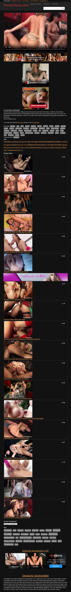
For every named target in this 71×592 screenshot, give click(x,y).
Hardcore (6, 130)
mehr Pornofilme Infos (10, 119)
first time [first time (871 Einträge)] (24, 145)
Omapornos (43, 1)
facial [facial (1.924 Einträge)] (13, 145)
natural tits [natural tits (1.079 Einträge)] (37, 538)
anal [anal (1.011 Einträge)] (13, 142)
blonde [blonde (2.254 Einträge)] (42, 142)
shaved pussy (29, 133)
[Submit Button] (63, 8)
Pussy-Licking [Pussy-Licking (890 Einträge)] (24, 148)
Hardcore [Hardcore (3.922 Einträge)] (31, 145)
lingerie (21, 130)
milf (40, 130)
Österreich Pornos (16, 1)
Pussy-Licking (8, 133)
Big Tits (39, 126)
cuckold (12, 128)
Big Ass (27, 126)
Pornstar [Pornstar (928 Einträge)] (15, 148)
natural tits (45, 130)
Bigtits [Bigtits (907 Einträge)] (36, 142)
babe (22, 126)
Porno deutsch (34, 1)
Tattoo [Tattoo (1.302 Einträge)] (64, 148)
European (26, 128)
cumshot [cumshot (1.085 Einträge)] (64, 142)
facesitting (42, 128)
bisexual (45, 126)
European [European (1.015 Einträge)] (7, 145)
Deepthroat (18, 128)
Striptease (50, 133)
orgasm (52, 130)
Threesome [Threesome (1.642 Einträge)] (12, 150)
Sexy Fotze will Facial (10, 192)
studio (57, 133)
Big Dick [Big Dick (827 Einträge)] (24, 142)
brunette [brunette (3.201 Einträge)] (56, 142)
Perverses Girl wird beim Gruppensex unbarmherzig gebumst (22, 339)
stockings (43, 133)
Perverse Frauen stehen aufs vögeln (14, 319)
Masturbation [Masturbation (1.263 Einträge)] (41, 145)
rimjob (22, 133)
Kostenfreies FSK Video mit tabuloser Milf (16, 438)
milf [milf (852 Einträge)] (48, 145)
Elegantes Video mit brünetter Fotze (14, 299)
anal (18, 126)
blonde (51, 126)
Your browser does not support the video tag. (35, 32)
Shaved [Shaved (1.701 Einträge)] (33, 148)
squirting (37, 133)
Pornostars (46, 4)
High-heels (14, 130)
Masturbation (27, 130)
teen (5, 135)
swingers (62, 133)
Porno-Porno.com (16, 5)
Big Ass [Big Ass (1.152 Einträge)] (18, 142)
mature (35, 130)
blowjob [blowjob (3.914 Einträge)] (48, 141)
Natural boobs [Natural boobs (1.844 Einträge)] (56, 145)
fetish (47, 128)
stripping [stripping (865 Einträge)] (58, 148)
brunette (63, 126)
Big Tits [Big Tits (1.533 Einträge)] (31, 142)
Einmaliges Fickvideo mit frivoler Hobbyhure (17, 498)
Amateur (12, 126)
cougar (6, 128)
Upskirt (17, 135)
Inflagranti (16, 137)
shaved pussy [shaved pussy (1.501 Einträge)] (42, 148)
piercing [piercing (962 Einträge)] (9, 148)
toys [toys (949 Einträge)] (18, 150)
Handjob (62, 128)
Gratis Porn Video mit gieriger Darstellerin (16, 379)
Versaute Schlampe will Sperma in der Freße (17, 252)
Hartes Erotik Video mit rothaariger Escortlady (17, 232)
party (57, 130)
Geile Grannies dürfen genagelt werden (15, 458)
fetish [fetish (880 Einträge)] (18, 145)
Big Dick (33, 126)
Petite (61, 130)
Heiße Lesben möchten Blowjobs (13, 172)
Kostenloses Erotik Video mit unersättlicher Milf (18, 359)
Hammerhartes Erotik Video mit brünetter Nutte (18, 398)
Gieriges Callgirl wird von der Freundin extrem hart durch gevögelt (23, 418)
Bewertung (55, 4)
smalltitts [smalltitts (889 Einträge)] (51, 148)
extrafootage (34, 128)
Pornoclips (26, 1)
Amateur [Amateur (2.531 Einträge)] (7, 142)
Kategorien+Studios (35, 4)
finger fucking (55, 128)
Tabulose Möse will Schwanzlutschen (15, 212)
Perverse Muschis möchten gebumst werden (17, 517)
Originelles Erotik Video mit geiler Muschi (16, 272)
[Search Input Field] (52, 8)
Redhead (15, 133)
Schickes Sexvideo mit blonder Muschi (15, 478)
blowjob (57, 126)
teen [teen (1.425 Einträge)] (5, 150)
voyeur (22, 135)
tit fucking (10, 135)
